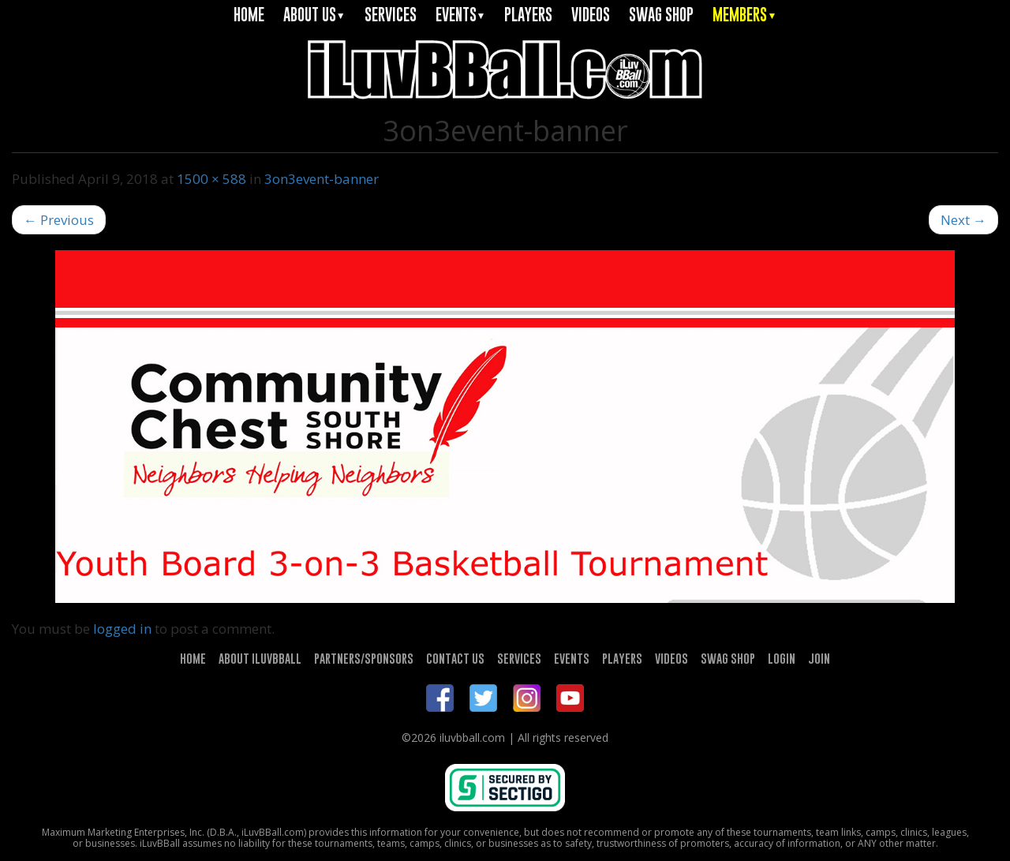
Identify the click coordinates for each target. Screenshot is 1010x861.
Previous (59, 220)
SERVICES (391, 15)
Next (963, 220)
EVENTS (461, 15)
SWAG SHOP (661, 15)
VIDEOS (590, 15)
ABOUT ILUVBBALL (260, 658)
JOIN (819, 658)
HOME (249, 15)
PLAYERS (528, 15)
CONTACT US (455, 658)
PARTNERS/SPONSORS (363, 658)
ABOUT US (314, 15)
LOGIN (781, 658)
